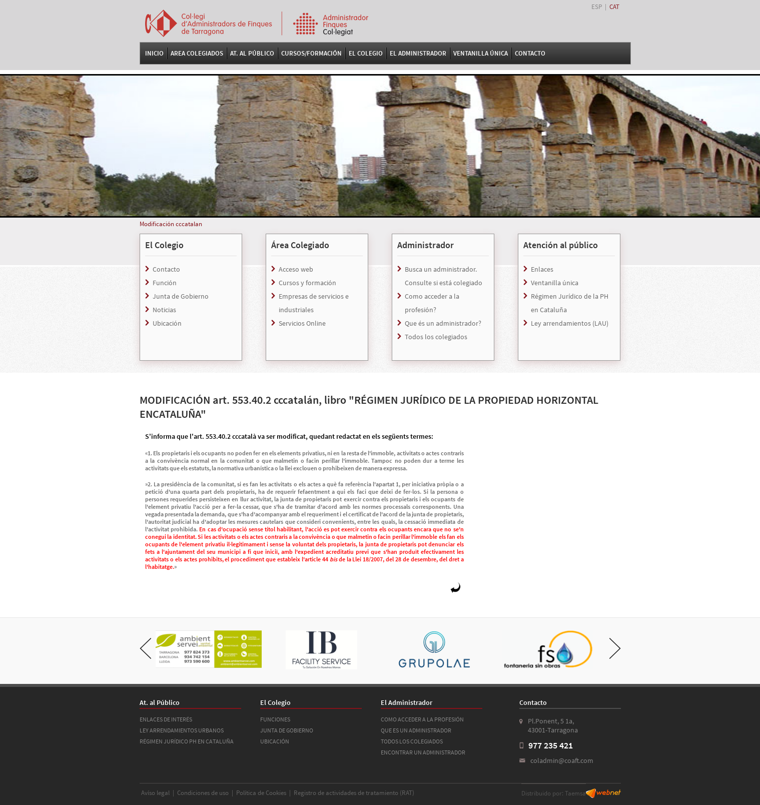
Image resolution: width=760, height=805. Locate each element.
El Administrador (418, 53)
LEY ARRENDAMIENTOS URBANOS (182, 730)
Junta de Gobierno (181, 296)
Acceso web (296, 269)
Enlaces (542, 269)
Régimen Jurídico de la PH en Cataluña (569, 303)
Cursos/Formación (311, 53)
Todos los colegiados (436, 336)
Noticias (164, 309)
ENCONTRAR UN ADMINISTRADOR (423, 752)
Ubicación (167, 323)
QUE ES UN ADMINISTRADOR (416, 730)
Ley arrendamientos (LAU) (569, 323)
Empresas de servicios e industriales (314, 303)
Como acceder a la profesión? (432, 303)
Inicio (154, 53)
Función (165, 282)
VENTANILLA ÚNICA (480, 53)
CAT (614, 7)
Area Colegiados (197, 53)
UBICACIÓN (274, 741)
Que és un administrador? (443, 323)
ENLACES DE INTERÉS (166, 719)
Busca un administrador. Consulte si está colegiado (443, 276)
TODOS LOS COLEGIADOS (412, 741)
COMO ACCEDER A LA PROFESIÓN (422, 719)
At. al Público (252, 53)
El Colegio (366, 53)
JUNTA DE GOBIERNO (286, 730)
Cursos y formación (307, 282)
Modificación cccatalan (171, 224)
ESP (596, 7)
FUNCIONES (275, 719)
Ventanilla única (554, 282)
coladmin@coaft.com (561, 760)
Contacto (530, 53)
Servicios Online (302, 323)
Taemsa (575, 793)
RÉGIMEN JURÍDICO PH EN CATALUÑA (187, 741)
